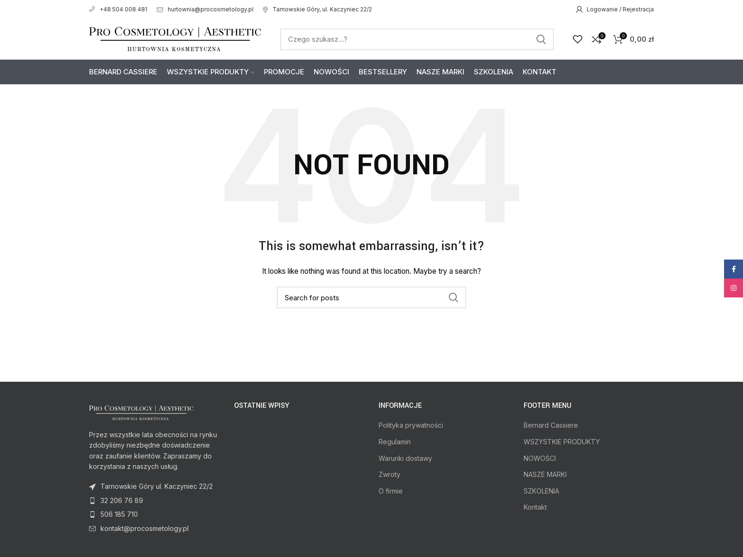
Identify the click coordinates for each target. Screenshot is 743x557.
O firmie (391, 491)
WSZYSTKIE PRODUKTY (562, 442)
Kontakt (535, 507)
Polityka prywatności (411, 425)
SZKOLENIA (541, 491)
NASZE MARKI (545, 474)
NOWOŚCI (540, 458)
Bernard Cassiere (551, 425)
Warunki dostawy (405, 458)
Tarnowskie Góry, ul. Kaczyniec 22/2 (317, 9)
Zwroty (389, 474)
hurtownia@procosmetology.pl (205, 9)
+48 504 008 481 (118, 9)
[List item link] (154, 500)
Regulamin (395, 442)
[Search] (417, 39)
